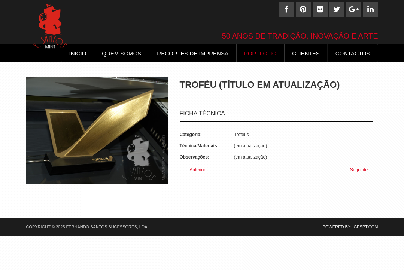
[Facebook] (286, 9)
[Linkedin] (370, 9)
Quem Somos (121, 53)
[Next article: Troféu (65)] (362, 170)
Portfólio (260, 53)
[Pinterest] (303, 9)
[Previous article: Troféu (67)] (194, 170)
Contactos (352, 53)
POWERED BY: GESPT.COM (348, 227)
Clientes (305, 53)
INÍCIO (77, 53)
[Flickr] (320, 9)
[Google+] (353, 9)
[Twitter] (336, 9)
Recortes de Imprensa (192, 53)
